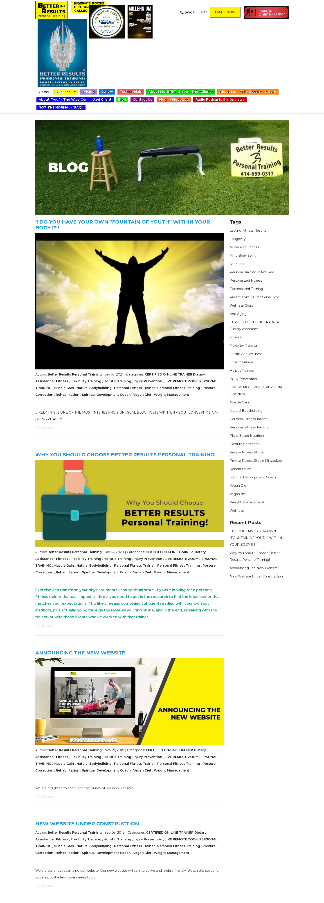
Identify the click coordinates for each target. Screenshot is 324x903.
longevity (238, 239)
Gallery (107, 92)
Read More (44, 427)
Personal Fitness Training (178, 388)
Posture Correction (245, 444)
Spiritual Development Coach (106, 395)
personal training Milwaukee (252, 272)
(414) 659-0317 (196, 12)
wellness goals (241, 305)
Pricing (88, 92)
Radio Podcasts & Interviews (220, 99)
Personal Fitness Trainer (134, 388)
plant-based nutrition (247, 436)
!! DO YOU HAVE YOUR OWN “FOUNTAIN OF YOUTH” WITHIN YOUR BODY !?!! (122, 225)
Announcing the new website (80, 653)
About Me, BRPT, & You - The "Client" (180, 92)
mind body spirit (243, 255)
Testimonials (131, 92)
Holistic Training (117, 381)
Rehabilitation (67, 395)
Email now (225, 12)
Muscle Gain (64, 388)
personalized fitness (246, 280)
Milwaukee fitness (244, 247)
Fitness (62, 381)
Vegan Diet (142, 395)
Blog (122, 99)
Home (44, 92)
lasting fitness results (248, 231)
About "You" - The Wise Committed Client (75, 99)
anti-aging (238, 314)
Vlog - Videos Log (174, 99)
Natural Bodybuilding (94, 388)
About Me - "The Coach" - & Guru (247, 92)
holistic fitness (241, 362)
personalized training (246, 289)
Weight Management (171, 395)
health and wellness (246, 354)
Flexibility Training (86, 381)
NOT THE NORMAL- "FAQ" (61, 107)
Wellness (237, 511)
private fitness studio (247, 452)
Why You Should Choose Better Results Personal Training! (125, 455)
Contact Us (142, 99)
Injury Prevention (148, 381)
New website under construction (87, 824)
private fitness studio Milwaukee (256, 461)
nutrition (237, 264)
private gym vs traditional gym (254, 297)
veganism (237, 494)
